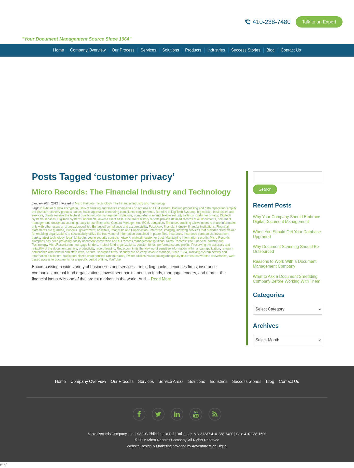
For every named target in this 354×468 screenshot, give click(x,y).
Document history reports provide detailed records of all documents (170, 219)
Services (148, 50)
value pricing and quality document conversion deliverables (187, 256)
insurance (175, 234)
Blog (270, 50)
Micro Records (84, 203)
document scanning (64, 223)
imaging (169, 230)
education (157, 223)
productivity (86, 248)
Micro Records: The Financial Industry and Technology (131, 192)
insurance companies (198, 234)
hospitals (103, 230)
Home (58, 50)
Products (193, 50)
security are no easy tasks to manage (144, 252)
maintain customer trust (148, 237)
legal (69, 237)
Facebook (155, 226)
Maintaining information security (187, 237)
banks (77, 212)
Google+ (71, 230)
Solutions (170, 50)
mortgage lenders (86, 244)
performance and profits (173, 244)
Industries (216, 50)
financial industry (175, 226)
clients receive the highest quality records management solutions (88, 215)
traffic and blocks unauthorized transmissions (93, 256)
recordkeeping (105, 248)
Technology (104, 203)
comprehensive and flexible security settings (164, 215)
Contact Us (291, 50)
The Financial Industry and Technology (139, 203)
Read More (161, 279)
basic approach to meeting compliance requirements (118, 212)
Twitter (130, 256)
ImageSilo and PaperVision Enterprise (136, 230)
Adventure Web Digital (209, 446)
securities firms (107, 252)
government (87, 230)
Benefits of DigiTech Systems (175, 212)
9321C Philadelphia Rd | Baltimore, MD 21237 (173, 434)
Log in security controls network (109, 237)
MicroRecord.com (61, 244)
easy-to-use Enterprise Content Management (109, 223)
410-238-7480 (222, 434)
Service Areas (171, 381)
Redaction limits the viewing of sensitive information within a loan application (168, 248)
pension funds (146, 244)
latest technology (53, 237)
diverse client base (111, 219)
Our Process (123, 50)
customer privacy (206, 215)
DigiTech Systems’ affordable (77, 219)
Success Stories (246, 50)
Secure (91, 252)
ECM (145, 223)
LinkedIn (80, 237)
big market (204, 212)
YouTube (115, 259)
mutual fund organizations (117, 244)
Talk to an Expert (319, 21)
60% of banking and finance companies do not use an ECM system (124, 208)
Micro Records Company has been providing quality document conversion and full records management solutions (131, 239)
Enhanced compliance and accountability (119, 226)
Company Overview (88, 50)
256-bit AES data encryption (59, 208)
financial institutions (201, 226)
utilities (141, 256)
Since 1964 (179, 252)
